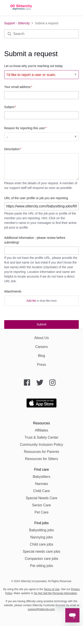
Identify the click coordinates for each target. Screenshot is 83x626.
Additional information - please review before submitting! (34, 240)
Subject (9, 107)
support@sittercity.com (41, 609)
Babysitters (41, 477)
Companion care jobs (41, 559)
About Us (41, 338)
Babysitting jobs (41, 530)
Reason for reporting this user (24, 128)
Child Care (41, 491)
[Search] (41, 33)
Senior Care (41, 505)
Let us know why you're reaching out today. (33, 66)
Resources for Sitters (41, 459)
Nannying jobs (41, 537)
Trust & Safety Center (41, 437)
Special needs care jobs (41, 551)
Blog (41, 356)
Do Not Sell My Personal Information (55, 593)
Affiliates (41, 430)
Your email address (17, 87)
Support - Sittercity (17, 23)
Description (12, 149)
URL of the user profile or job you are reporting (36, 198)
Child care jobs (41, 544)
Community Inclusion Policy (41, 444)
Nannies (41, 484)
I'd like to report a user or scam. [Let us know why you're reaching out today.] (31, 75)
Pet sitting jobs (41, 566)
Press (41, 364)
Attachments (12, 291)
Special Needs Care (41, 498)
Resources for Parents (41, 452)
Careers (41, 347)
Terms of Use (52, 589)
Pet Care (41, 512)
